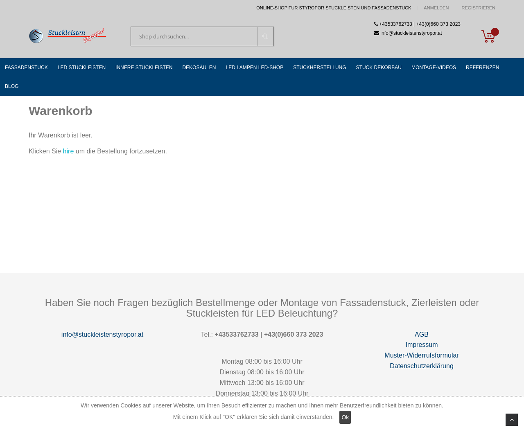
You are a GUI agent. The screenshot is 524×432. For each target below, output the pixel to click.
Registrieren (478, 8)
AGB (422, 334)
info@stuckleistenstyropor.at (102, 334)
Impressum (421, 344)
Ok (345, 417)
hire (68, 151)
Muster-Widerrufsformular (421, 355)
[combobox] (202, 36)
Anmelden (436, 8)
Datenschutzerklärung (422, 365)
